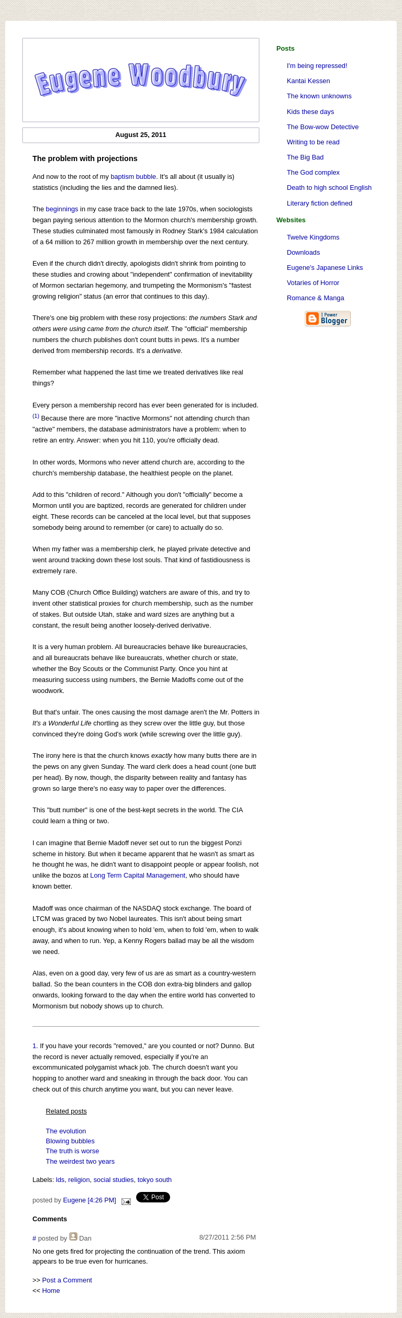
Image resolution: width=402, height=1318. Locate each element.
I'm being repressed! (317, 66)
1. (35, 1046)
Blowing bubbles (70, 1141)
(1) (35, 416)
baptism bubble (133, 176)
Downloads (303, 252)
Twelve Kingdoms (313, 237)
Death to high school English (329, 187)
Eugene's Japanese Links (325, 267)
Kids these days (310, 112)
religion (79, 1180)
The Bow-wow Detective (323, 127)
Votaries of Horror (313, 283)
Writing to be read (313, 142)
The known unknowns (319, 96)
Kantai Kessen (308, 81)
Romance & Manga (315, 298)
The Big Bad (305, 157)
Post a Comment (67, 1280)
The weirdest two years (80, 1161)
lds (60, 1180)
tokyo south (155, 1180)
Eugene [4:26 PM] (89, 1200)
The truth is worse (72, 1151)
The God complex (313, 172)
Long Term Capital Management (137, 875)
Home (51, 1290)
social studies (114, 1180)
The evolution (66, 1131)
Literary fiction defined (319, 203)
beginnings (62, 209)
